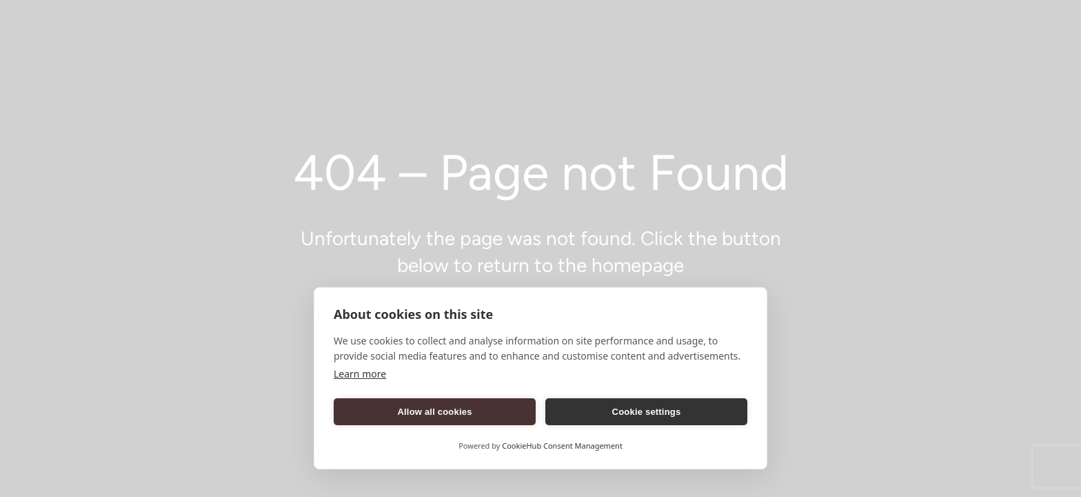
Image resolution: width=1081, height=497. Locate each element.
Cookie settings (646, 412)
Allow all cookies (434, 412)
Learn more (360, 373)
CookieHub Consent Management (562, 445)
